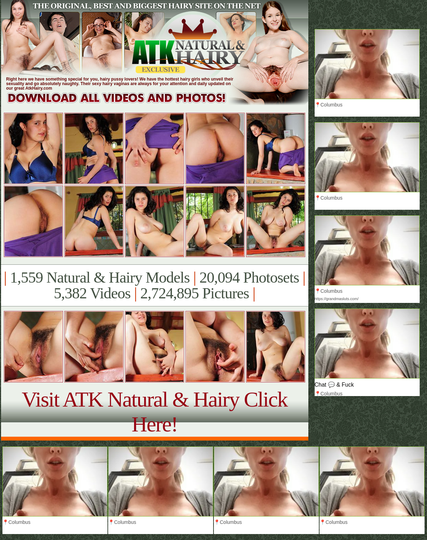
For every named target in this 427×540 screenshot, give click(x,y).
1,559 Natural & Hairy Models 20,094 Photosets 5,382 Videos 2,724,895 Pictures (154, 285)
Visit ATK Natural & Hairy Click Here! (154, 411)
